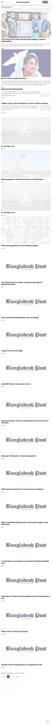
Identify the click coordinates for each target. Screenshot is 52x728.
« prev (4, 676)
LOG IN (45, 2)
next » (17, 676)
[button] (2, 2)
